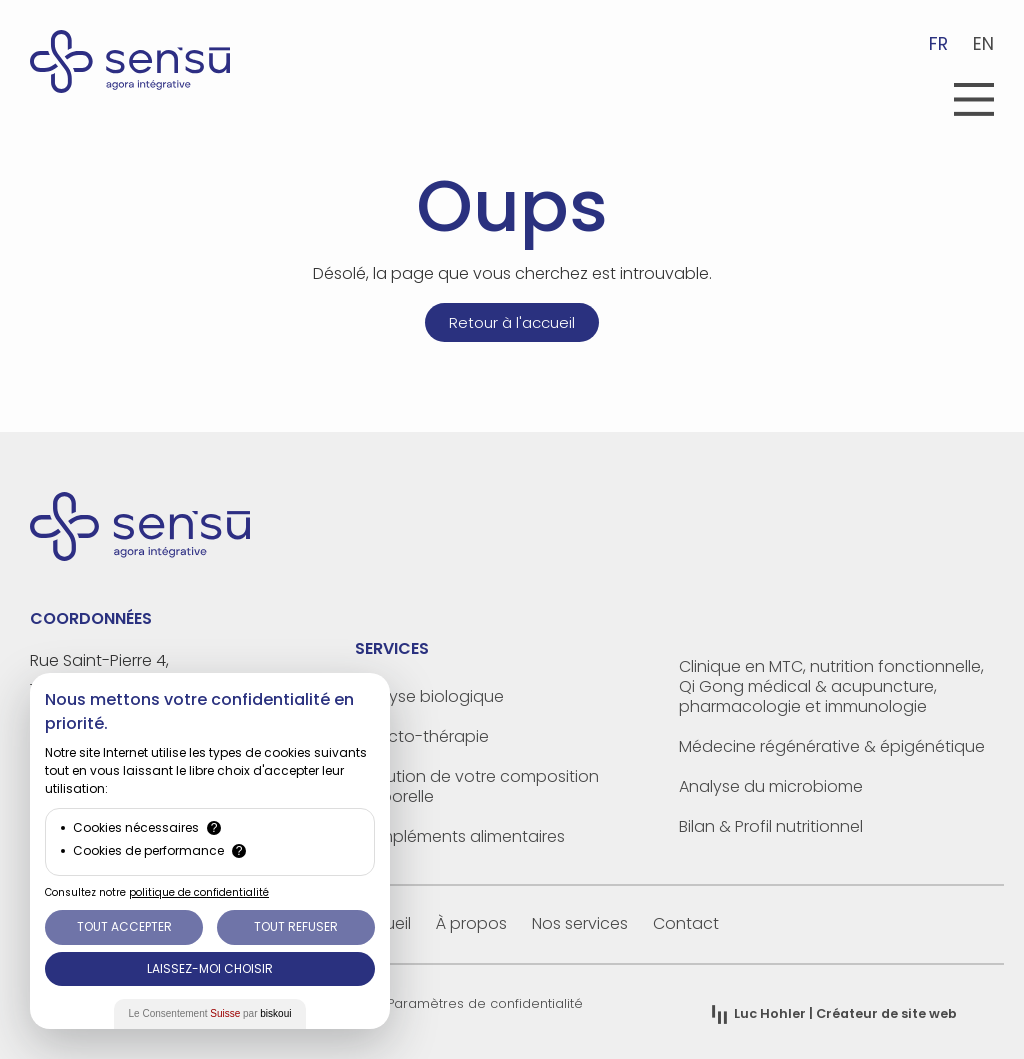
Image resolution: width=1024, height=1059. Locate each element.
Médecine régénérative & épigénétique (832, 746)
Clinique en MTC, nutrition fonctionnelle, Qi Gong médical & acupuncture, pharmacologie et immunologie (831, 686)
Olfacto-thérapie (422, 736)
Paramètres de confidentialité (485, 1003)
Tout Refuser (296, 926)
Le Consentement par (210, 1013)
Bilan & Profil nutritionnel (771, 826)
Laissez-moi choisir (210, 968)
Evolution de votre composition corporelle (477, 786)
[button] (974, 102)
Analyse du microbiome (771, 786)
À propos (471, 923)
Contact (686, 923)
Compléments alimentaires (460, 836)
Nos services (580, 923)
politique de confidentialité (199, 892)
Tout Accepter (124, 926)
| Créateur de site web (845, 1013)
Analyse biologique (429, 696)
